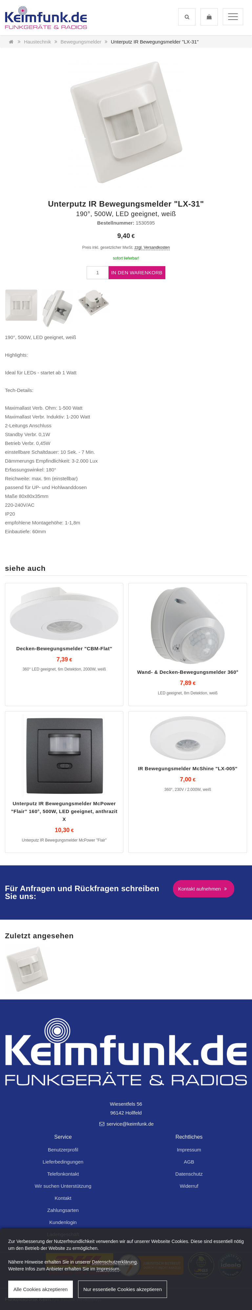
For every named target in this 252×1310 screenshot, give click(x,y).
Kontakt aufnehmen (203, 889)
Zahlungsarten (63, 1210)
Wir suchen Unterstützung (63, 1186)
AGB (189, 1162)
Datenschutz (188, 1174)
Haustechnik (37, 41)
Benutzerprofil (63, 1149)
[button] (187, 17)
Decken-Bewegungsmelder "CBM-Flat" (64, 648)
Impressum (189, 1149)
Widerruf (189, 1186)
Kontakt (63, 1198)
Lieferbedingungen (63, 1162)
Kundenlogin (62, 1222)
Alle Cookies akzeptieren (40, 1289)
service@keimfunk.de (126, 1124)
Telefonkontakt (63, 1174)
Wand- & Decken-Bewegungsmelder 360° (188, 672)
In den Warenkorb (136, 272)
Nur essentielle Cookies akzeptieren (122, 1289)
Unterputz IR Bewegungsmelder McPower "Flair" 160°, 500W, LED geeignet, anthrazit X (64, 811)
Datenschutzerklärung (114, 1262)
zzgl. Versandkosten (152, 247)
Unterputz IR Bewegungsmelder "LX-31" (155, 41)
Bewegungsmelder (81, 41)
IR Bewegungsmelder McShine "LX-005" (187, 768)
